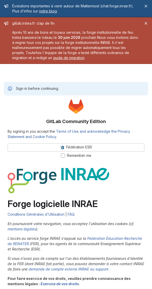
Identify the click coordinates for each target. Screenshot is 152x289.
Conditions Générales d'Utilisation (36, 214)
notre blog (48, 11)
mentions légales (22, 229)
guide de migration (69, 58)
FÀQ (71, 214)
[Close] (146, 6)
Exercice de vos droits (60, 284)
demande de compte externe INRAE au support (68, 269)
